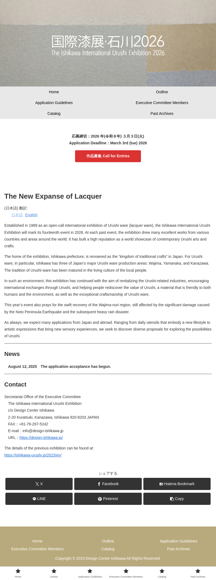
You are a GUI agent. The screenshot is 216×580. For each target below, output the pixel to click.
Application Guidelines (178, 541)
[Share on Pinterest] (108, 499)
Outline (108, 541)
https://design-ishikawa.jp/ (41, 437)
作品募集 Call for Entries (107, 156)
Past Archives (178, 549)
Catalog (108, 549)
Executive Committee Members (37, 549)
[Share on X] (39, 484)
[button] (177, 499)
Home (37, 541)
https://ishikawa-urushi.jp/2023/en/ (33, 455)
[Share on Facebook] (108, 484)
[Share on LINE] (39, 499)
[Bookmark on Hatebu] (177, 484)
